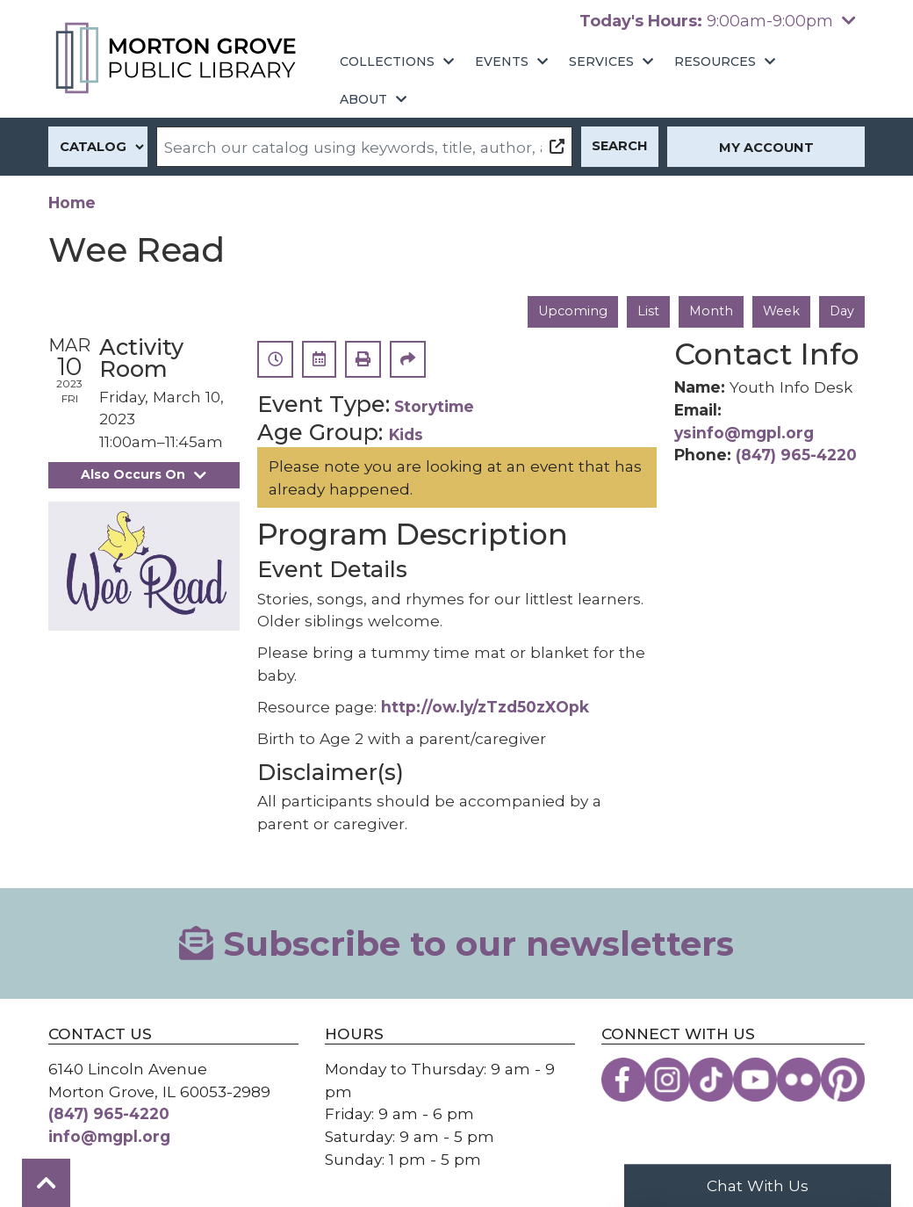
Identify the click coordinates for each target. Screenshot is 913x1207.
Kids (406, 434)
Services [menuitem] (601, 61)
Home (72, 202)
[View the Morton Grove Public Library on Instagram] (667, 1079)
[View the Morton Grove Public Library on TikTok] (711, 1079)
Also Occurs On (144, 474)
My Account (766, 147)
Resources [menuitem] (715, 61)
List (647, 311)
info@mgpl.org (109, 1136)
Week (780, 311)
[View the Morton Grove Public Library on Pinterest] (843, 1079)
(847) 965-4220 (796, 455)
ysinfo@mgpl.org (744, 432)
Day (841, 311)
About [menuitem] (363, 99)
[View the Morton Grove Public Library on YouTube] (755, 1079)
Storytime (434, 406)
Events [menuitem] (501, 61)
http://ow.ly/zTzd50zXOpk (485, 706)
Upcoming (571, 311)
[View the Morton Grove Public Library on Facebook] (623, 1079)
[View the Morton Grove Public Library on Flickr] (799, 1079)
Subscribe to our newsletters (456, 943)
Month (709, 311)
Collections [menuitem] (387, 61)
